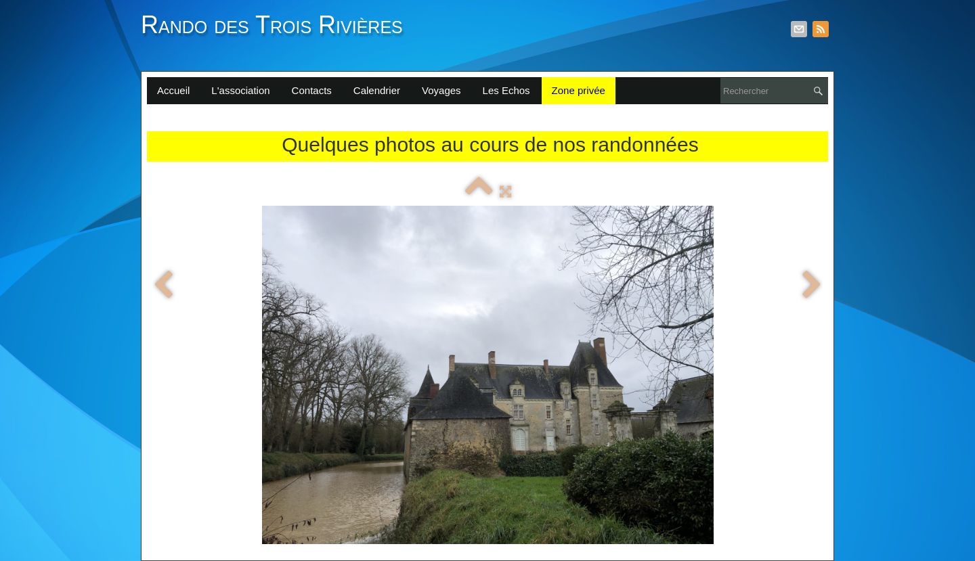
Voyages (441, 90)
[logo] (277, 32)
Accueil (173, 90)
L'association (240, 90)
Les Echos (506, 90)
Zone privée (578, 90)
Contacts (312, 90)
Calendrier (376, 90)
